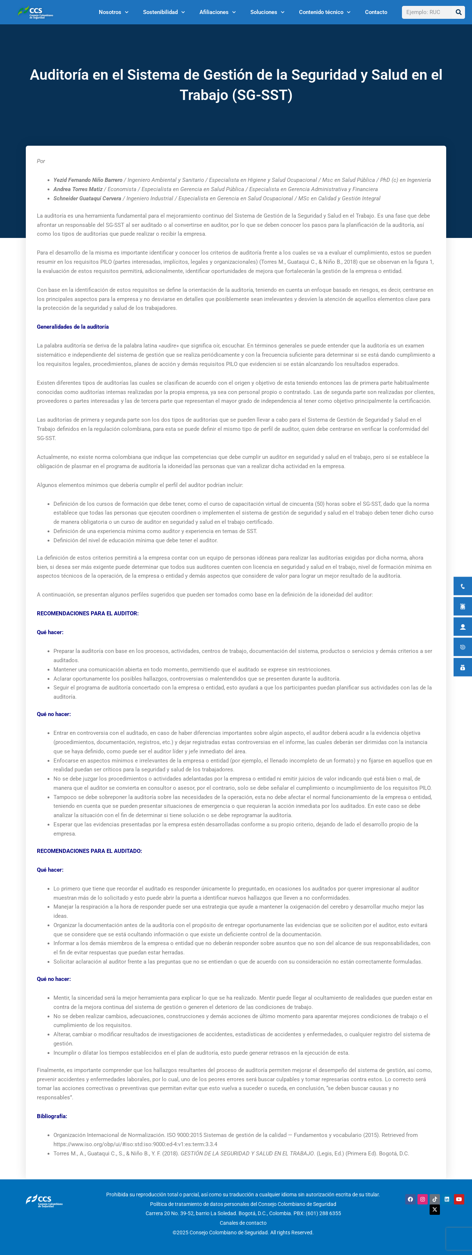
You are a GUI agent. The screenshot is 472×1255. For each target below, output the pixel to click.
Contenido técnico (324, 12)
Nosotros (113, 12)
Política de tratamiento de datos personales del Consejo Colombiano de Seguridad (243, 1204)
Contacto (376, 12)
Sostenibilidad (164, 12)
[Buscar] (458, 12)
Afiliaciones (217, 12)
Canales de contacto (243, 1223)
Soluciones (267, 12)
